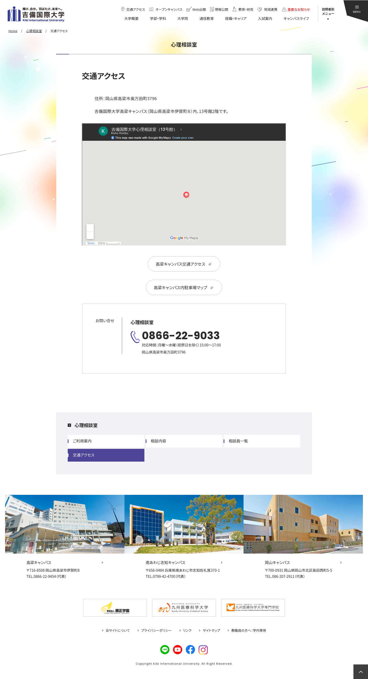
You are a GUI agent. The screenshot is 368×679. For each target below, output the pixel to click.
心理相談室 (86, 425)
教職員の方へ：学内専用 (248, 630)
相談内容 (158, 440)
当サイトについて (118, 630)
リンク (187, 630)
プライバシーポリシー (156, 630)
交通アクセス (83, 455)
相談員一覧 (238, 440)
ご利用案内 (82, 440)
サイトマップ (211, 630)
